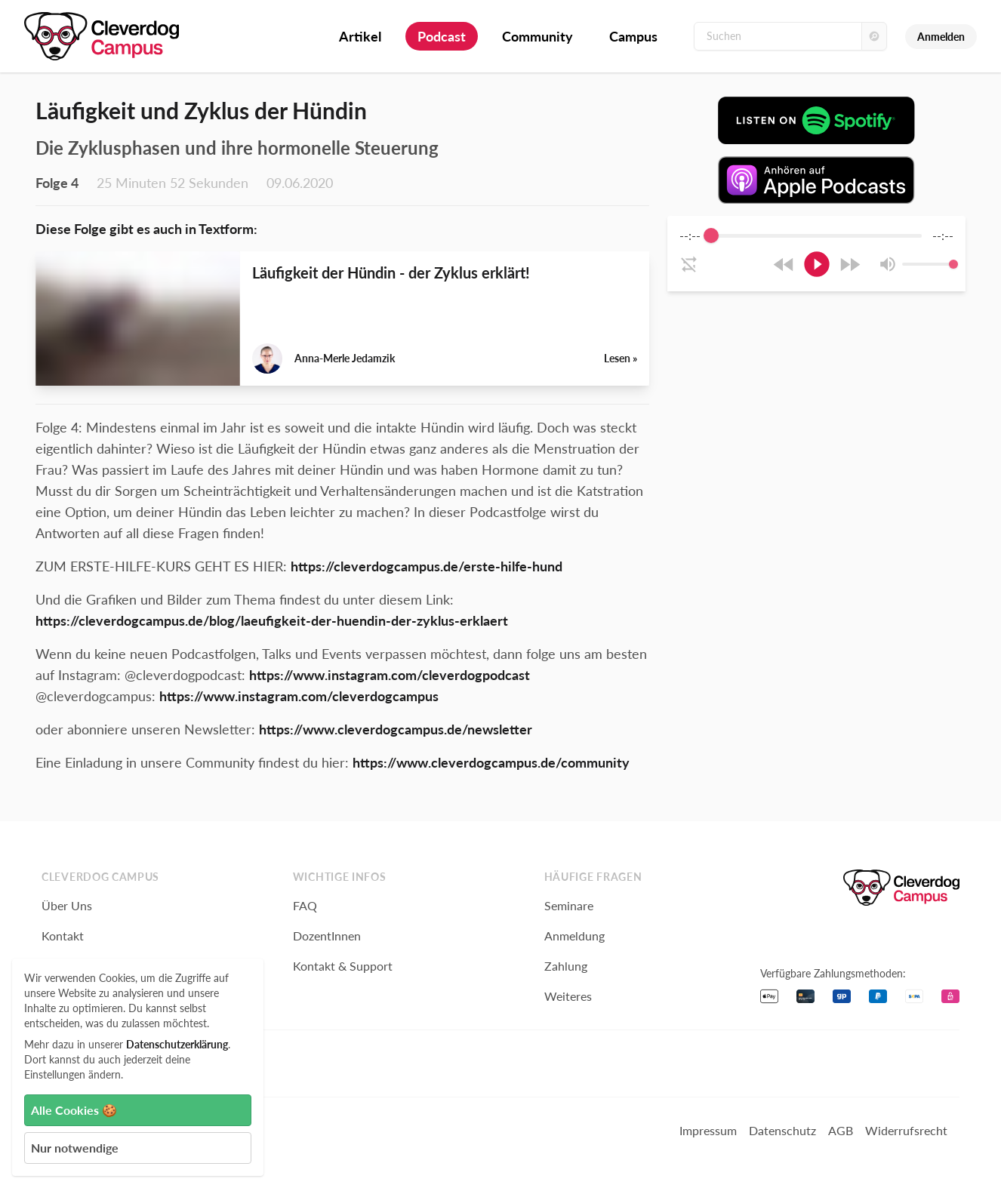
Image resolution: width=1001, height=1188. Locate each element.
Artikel (360, 36)
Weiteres (568, 996)
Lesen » (620, 358)
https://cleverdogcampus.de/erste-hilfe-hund (426, 566)
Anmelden (941, 36)
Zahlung (565, 966)
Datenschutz (782, 1130)
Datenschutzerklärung (177, 1044)
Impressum (708, 1130)
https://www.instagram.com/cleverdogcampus (299, 696)
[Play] (817, 264)
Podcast (441, 36)
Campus (633, 36)
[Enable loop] (689, 264)
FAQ (305, 905)
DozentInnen (327, 935)
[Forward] (849, 264)
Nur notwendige (75, 1147)
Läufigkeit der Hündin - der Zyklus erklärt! (391, 272)
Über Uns (67, 905)
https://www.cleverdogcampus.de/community (491, 762)
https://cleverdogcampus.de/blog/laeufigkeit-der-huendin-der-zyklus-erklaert (271, 620)
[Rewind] (784, 264)
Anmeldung (574, 935)
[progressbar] (816, 235)
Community (537, 36)
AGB (840, 1130)
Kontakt (63, 935)
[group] (816, 253)
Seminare (568, 905)
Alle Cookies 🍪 (74, 1110)
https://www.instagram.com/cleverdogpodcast (389, 674)
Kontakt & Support (343, 966)
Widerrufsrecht (906, 1130)
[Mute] (888, 264)
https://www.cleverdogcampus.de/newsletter (395, 729)
